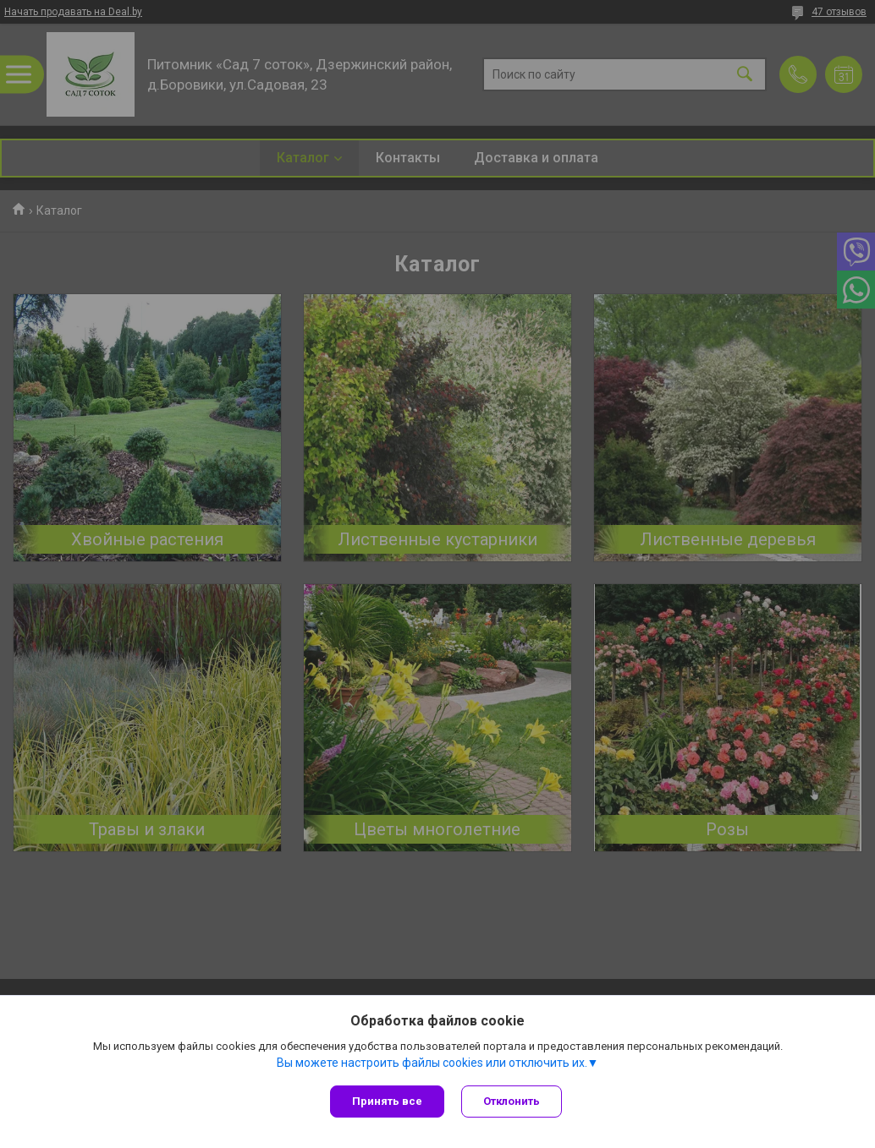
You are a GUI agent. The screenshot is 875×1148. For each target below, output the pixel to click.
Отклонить (511, 1101)
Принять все (387, 1101)
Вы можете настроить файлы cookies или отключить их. (432, 1062)
